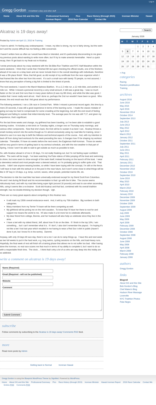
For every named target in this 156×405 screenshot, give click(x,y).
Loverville (124, 295)
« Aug (122, 72)
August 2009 (126, 210)
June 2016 (125, 102)
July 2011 (124, 147)
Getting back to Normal (41, 365)
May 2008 (124, 244)
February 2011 (127, 159)
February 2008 (127, 254)
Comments (23, 385)
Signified (55, 378)
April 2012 (124, 131)
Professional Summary (57, 16)
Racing (123, 82)
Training (39, 40)
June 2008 (125, 241)
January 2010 (126, 194)
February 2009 (127, 225)
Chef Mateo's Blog (128, 289)
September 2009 (127, 207)
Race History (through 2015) (101, 16)
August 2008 (126, 238)
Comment (7, 287)
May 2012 (124, 128)
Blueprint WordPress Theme (36, 378)
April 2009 (124, 222)
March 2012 (125, 134)
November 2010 (127, 169)
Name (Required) (10, 267)
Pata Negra (125, 302)
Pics (78, 16)
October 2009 (126, 203)
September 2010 (127, 175)
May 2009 (124, 219)
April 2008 (124, 247)
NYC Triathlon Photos (130, 299)
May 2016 (124, 106)
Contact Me (100, 19)
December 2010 (127, 165)
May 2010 (124, 181)
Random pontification (130, 85)
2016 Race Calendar (78, 19)
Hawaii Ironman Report (111, 382)
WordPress (74, 378)
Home (7, 16)
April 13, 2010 (25, 40)
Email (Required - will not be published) (22, 274)
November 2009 (127, 200)
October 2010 (126, 172)
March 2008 (125, 251)
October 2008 (126, 232)
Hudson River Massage (131, 292)
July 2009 (124, 213)
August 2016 (126, 99)
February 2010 (127, 191)
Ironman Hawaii (66, 365)
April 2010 (124, 184)
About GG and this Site (27, 16)
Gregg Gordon (14, 10)
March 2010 (125, 188)
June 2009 (125, 216)
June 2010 (125, 178)
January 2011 (126, 162)
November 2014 (127, 112)
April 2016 (124, 109)
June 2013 (125, 125)
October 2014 (126, 115)
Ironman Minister (130, 16)
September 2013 (127, 118)
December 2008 (127, 229)
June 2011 (125, 150)
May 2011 (124, 153)
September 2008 (127, 235)
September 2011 (127, 143)
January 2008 (126, 257)
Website (6, 281)
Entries (9, 385)
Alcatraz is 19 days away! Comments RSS (58, 332)
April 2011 (124, 156)
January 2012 (126, 137)
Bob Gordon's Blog (128, 286)
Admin (13, 40)
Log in (151, 2)
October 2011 (126, 140)
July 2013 (124, 121)
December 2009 (127, 197)
